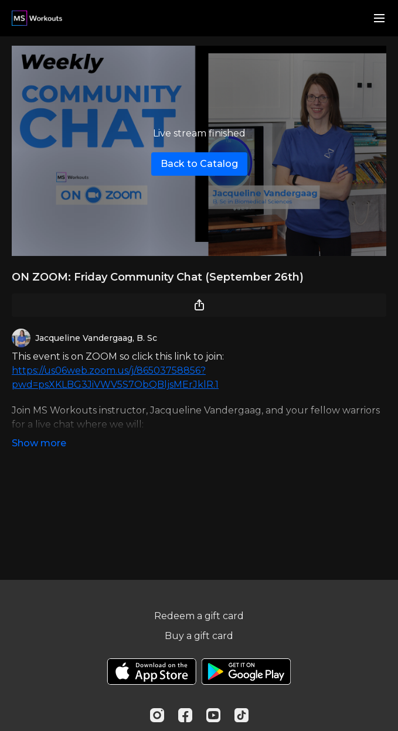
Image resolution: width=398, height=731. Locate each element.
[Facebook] (185, 715)
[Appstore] (151, 671)
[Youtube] (213, 715)
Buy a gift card (199, 635)
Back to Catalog (199, 163)
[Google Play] (246, 671)
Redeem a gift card (199, 615)
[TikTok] (241, 715)
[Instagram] (157, 715)
